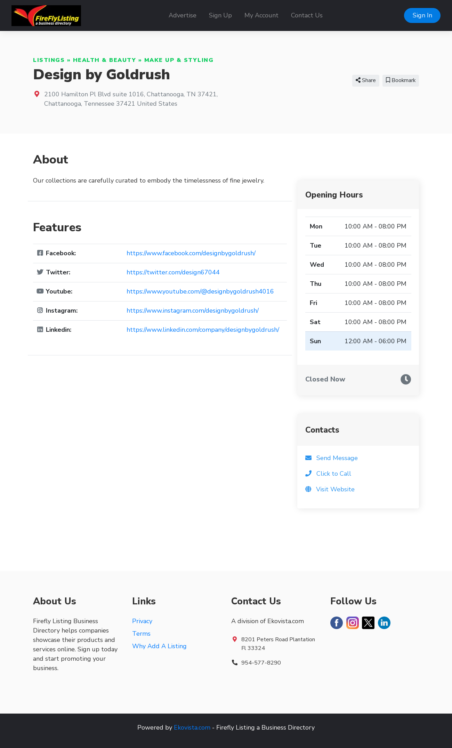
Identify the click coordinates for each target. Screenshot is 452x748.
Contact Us (307, 15)
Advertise (182, 15)
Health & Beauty (104, 60)
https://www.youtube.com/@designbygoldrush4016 (200, 291)
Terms (141, 633)
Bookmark (400, 80)
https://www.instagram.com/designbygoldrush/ (193, 310)
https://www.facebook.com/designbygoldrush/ (191, 253)
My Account (261, 15)
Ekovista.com (192, 727)
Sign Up (220, 15)
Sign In (422, 15)
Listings (49, 60)
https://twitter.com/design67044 (173, 272)
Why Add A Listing (159, 646)
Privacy (142, 621)
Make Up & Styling (179, 60)
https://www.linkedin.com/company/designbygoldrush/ (203, 329)
